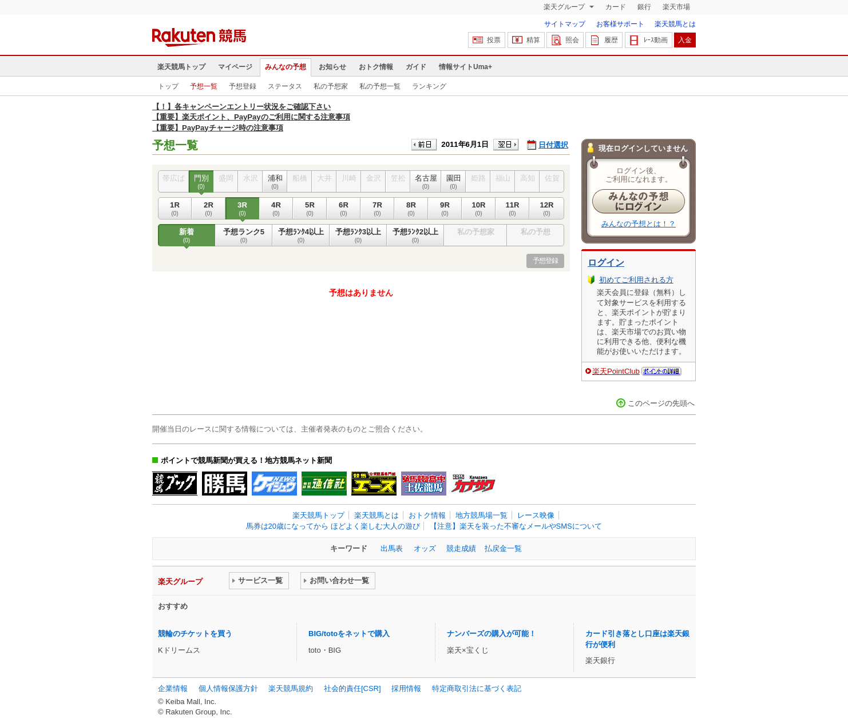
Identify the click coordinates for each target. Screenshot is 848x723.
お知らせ (332, 67)
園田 (453, 182)
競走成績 (461, 548)
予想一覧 (203, 86)
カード (615, 7)
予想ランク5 (243, 235)
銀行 (644, 7)
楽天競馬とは (675, 24)
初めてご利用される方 (636, 279)
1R (175, 209)
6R (343, 209)
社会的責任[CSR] (352, 688)
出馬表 (392, 548)
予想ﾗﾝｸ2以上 (415, 235)
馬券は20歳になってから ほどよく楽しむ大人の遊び (333, 526)
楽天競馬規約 (290, 688)
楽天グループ (565, 7)
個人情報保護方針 (228, 688)
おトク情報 (376, 67)
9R (445, 209)
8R (411, 209)
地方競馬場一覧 (481, 515)
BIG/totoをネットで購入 (349, 633)
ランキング (429, 86)
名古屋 (425, 182)
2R (208, 209)
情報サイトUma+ (465, 67)
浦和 (275, 182)
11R (512, 209)
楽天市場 (676, 7)
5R (310, 209)
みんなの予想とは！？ (638, 223)
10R (478, 209)
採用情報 (406, 688)
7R (377, 209)
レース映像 (535, 515)
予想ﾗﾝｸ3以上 (358, 235)
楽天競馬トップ (181, 67)
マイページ (235, 67)
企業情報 (173, 688)
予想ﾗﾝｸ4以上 (301, 235)
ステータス (285, 86)
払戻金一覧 (503, 548)
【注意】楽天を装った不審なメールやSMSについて (516, 526)
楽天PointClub (616, 371)
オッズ (425, 548)
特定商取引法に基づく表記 (476, 688)
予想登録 (242, 86)
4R (276, 209)
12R (546, 209)
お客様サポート (620, 24)
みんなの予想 (285, 67)
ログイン (606, 262)
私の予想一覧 (380, 86)
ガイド (416, 67)
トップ (168, 86)
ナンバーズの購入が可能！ (491, 633)
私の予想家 (331, 86)
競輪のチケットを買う (195, 633)
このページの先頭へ (661, 403)
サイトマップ (564, 24)
